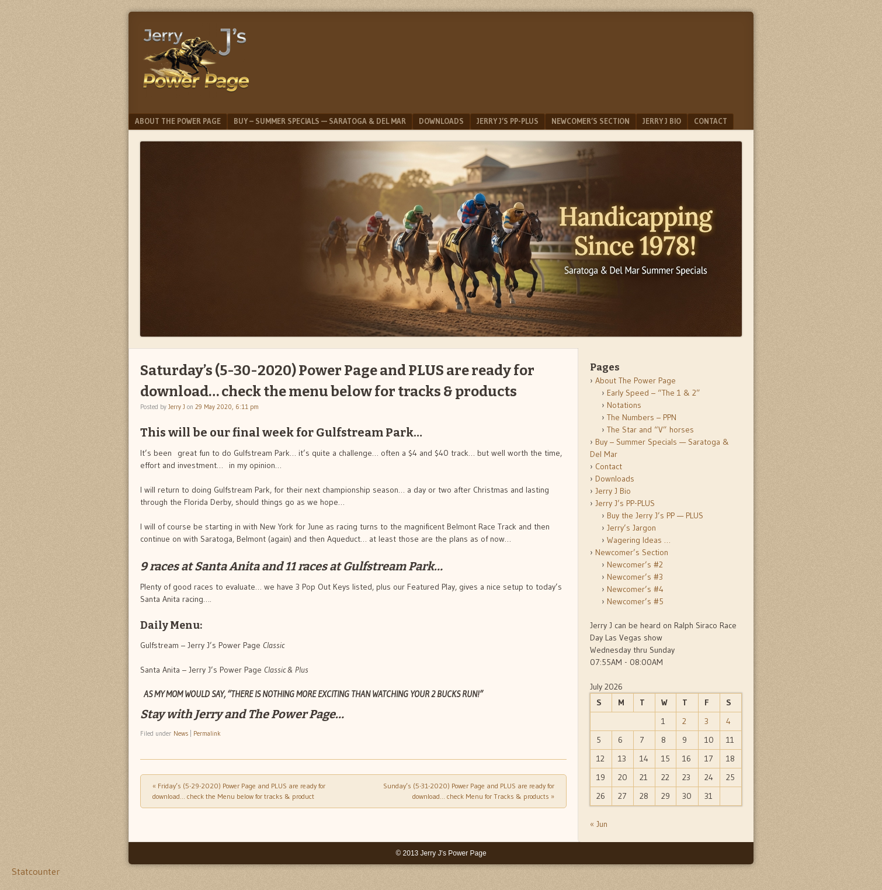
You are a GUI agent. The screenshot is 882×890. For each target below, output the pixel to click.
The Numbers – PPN (641, 417)
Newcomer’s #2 (635, 564)
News (180, 733)
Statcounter (36, 871)
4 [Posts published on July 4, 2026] (728, 721)
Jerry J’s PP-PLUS (508, 121)
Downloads (441, 121)
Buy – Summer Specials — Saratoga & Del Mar (320, 121)
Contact (710, 121)
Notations (624, 405)
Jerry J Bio (662, 121)
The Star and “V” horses (650, 429)
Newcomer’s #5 (635, 601)
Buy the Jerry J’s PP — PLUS (655, 515)
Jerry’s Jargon (631, 527)
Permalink (207, 733)
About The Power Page (178, 121)
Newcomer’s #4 (635, 589)
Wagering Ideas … (639, 540)
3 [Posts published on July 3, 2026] (706, 721)
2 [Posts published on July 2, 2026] (684, 721)
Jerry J (176, 407)
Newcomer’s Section (590, 121)
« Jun (598, 824)
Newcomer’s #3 (635, 577)
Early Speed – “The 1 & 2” (653, 392)
